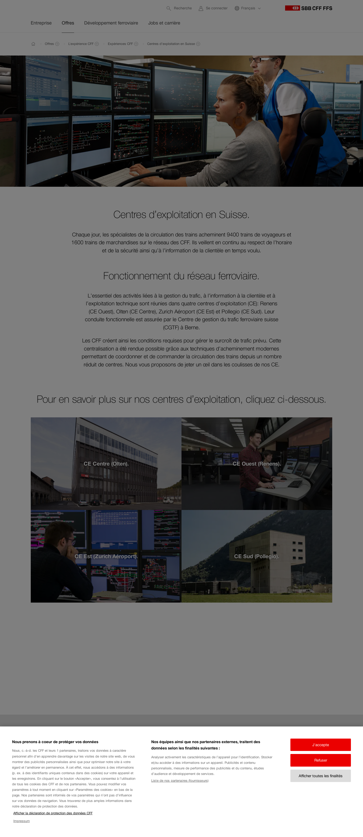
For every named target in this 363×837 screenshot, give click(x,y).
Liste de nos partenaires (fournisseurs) (179, 786)
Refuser (320, 766)
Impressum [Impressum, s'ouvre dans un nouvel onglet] (21, 826)
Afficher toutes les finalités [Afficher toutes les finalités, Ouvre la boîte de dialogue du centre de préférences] (321, 781)
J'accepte (320, 750)
